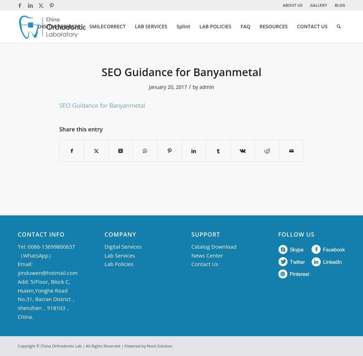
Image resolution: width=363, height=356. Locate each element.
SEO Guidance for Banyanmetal (102, 105)
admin (207, 87)
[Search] (338, 27)
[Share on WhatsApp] (145, 151)
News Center (207, 255)
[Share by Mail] (291, 151)
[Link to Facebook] (20, 5)
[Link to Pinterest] (51, 5)
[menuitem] (293, 5)
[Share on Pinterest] (169, 151)
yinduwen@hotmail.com (48, 272)
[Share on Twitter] (96, 151)
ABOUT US (293, 5)
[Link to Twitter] (41, 5)
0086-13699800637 (51, 246)
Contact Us (204, 263)
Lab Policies (119, 263)
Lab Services (120, 255)
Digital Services (123, 246)
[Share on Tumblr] (218, 151)
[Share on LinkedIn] (194, 151)
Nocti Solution (159, 346)
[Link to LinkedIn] (30, 5)
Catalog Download (213, 246)
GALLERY (318, 5)
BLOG (340, 5)
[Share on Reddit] (267, 151)
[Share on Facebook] (72, 151)
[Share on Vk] (243, 151)
